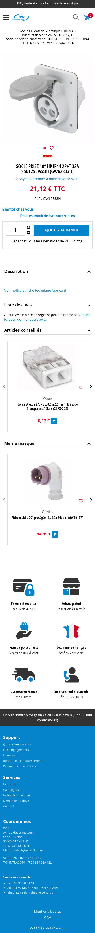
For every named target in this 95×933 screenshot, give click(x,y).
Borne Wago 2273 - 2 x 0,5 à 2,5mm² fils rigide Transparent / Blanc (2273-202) (47, 406)
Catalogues (11, 790)
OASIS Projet (37, 928)
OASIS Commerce (55, 928)
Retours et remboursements (23, 761)
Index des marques (16, 795)
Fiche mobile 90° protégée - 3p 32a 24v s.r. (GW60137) (47, 517)
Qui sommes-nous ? (17, 744)
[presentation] (4, 386)
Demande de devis (16, 801)
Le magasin (11, 755)
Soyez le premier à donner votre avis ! (46, 178)
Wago (47, 398)
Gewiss (47, 511)
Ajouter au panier (61, 230)
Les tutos (9, 784)
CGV (47, 917)
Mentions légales (47, 911)
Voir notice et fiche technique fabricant (35, 290)
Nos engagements (16, 750)
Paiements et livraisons (19, 766)
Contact (8, 806)
